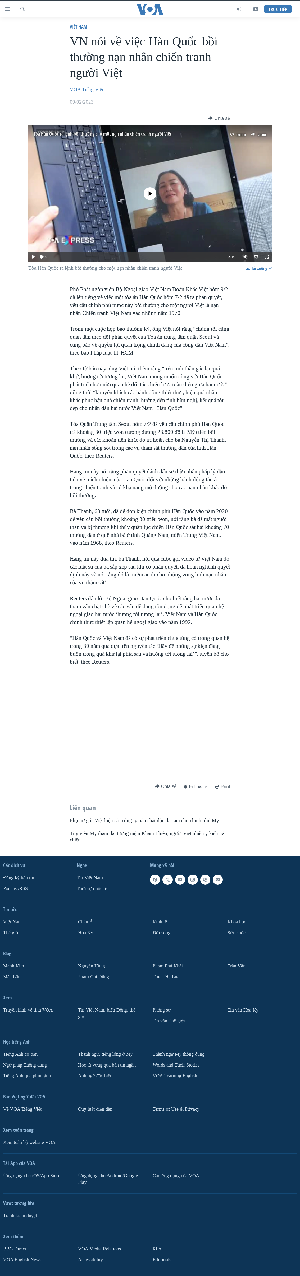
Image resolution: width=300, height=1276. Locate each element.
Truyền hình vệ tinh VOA (28, 1010)
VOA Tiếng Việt (86, 89)
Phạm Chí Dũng (93, 977)
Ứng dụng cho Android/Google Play (108, 1179)
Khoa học (237, 922)
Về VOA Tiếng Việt (22, 1109)
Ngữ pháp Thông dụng (25, 1065)
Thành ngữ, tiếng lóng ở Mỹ (105, 1054)
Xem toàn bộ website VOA (29, 1142)
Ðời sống (161, 933)
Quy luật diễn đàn (95, 1109)
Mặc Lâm (12, 977)
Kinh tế (160, 922)
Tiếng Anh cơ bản (20, 1054)
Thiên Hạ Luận (167, 977)
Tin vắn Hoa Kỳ (243, 1010)
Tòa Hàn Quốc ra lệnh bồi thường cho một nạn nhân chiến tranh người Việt (102, 134)
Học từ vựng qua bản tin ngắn (107, 1065)
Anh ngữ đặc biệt (94, 1076)
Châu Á (85, 922)
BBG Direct (14, 1249)
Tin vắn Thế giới (169, 1021)
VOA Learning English (175, 1076)
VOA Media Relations (99, 1249)
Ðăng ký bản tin (18, 878)
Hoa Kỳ (85, 933)
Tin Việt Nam (90, 878)
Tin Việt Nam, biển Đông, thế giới (106, 1013)
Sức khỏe (237, 933)
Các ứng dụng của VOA (176, 1176)
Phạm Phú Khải (168, 966)
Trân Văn (237, 966)
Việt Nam (78, 27)
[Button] (219, 118)
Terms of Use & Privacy (176, 1109)
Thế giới (11, 933)
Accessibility (90, 1260)
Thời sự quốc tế (92, 889)
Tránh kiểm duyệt (20, 1216)
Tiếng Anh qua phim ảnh (27, 1076)
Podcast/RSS (15, 889)
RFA (157, 1249)
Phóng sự (162, 1010)
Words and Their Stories (176, 1065)
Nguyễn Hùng (91, 966)
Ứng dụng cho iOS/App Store (31, 1176)
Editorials (162, 1260)
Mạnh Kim (13, 966)
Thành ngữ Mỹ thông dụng (178, 1054)
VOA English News (22, 1260)
